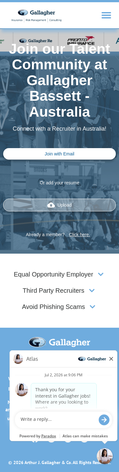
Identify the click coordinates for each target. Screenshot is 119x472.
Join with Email (59, 153)
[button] (100, 274)
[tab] (59, 274)
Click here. (79, 234)
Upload (59, 205)
